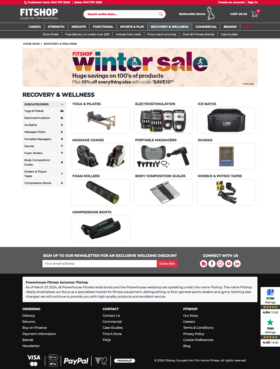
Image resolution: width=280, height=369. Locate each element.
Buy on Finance (34, 328)
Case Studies (113, 328)
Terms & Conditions (198, 328)
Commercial (112, 322)
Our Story (190, 316)
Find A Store (112, 334)
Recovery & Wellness (60, 43)
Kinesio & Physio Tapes (220, 176)
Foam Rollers (86, 176)
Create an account (231, 2)
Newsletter (31, 346)
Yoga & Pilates (86, 104)
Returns (28, 322)
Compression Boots (91, 212)
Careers (189, 322)
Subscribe (167, 263)
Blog (186, 346)
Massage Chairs (88, 140)
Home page (31, 43)
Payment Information (39, 334)
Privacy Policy (193, 334)
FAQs (107, 340)
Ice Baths (207, 104)
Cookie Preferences (198, 340)
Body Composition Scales (160, 176)
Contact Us (111, 316)
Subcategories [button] (44, 104)
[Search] (123, 14)
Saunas (205, 140)
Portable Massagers (156, 140)
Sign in (253, 2)
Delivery (28, 316)
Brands (27, 340)
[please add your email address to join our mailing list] (99, 263)
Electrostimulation (155, 104)
